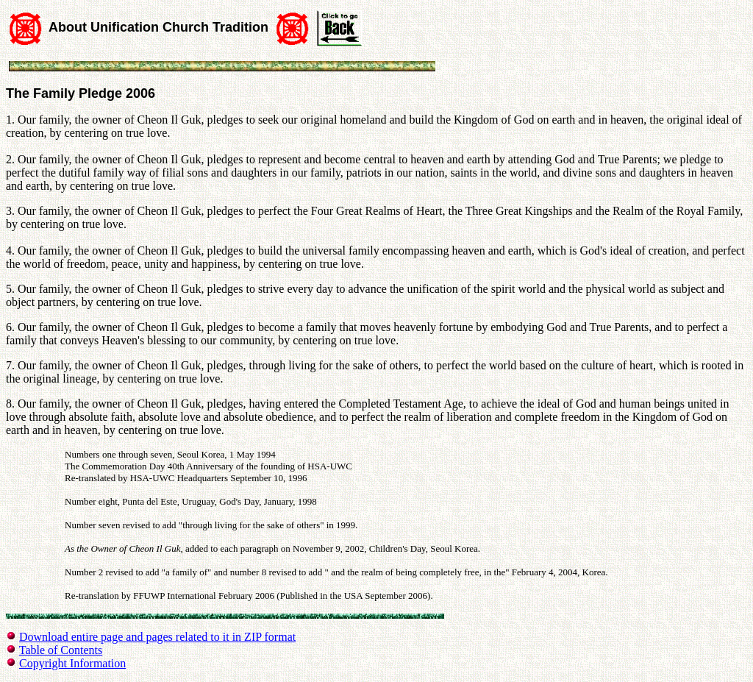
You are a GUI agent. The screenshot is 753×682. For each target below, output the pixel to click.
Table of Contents (61, 650)
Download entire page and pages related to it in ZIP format (157, 637)
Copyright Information (72, 663)
